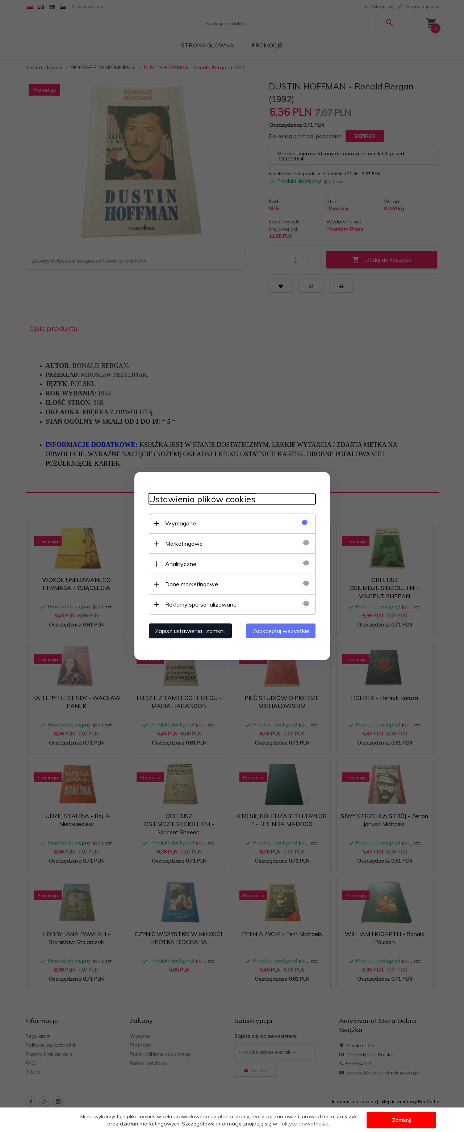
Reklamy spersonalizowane (201, 604)
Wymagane (180, 523)
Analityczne (180, 563)
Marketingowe (184, 543)
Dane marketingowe (191, 584)
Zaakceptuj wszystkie (280, 630)
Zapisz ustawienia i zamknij (190, 630)
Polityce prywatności (303, 1123)
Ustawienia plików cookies (202, 499)
